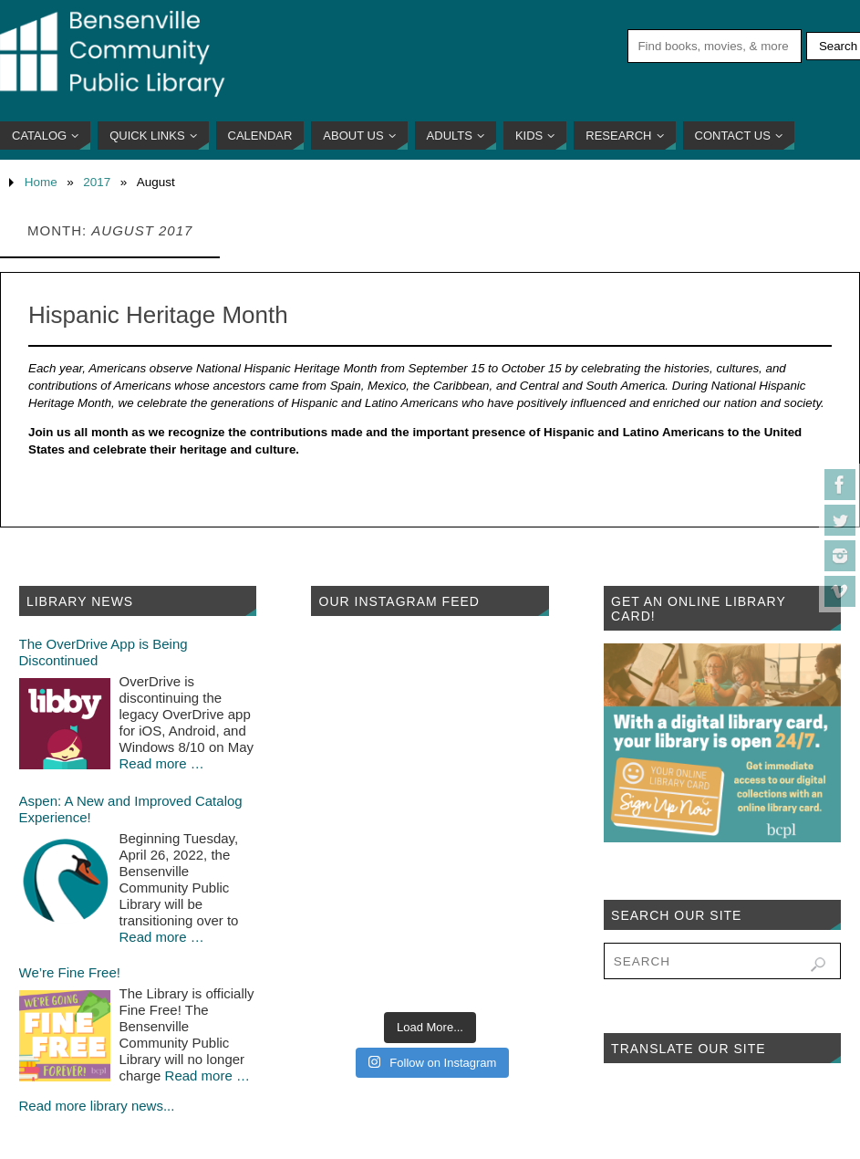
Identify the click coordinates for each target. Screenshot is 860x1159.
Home (41, 182)
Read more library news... (97, 1105)
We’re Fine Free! (69, 972)
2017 (96, 182)
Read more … (161, 763)
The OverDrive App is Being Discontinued (103, 652)
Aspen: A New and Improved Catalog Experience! (131, 809)
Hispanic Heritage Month (158, 315)
